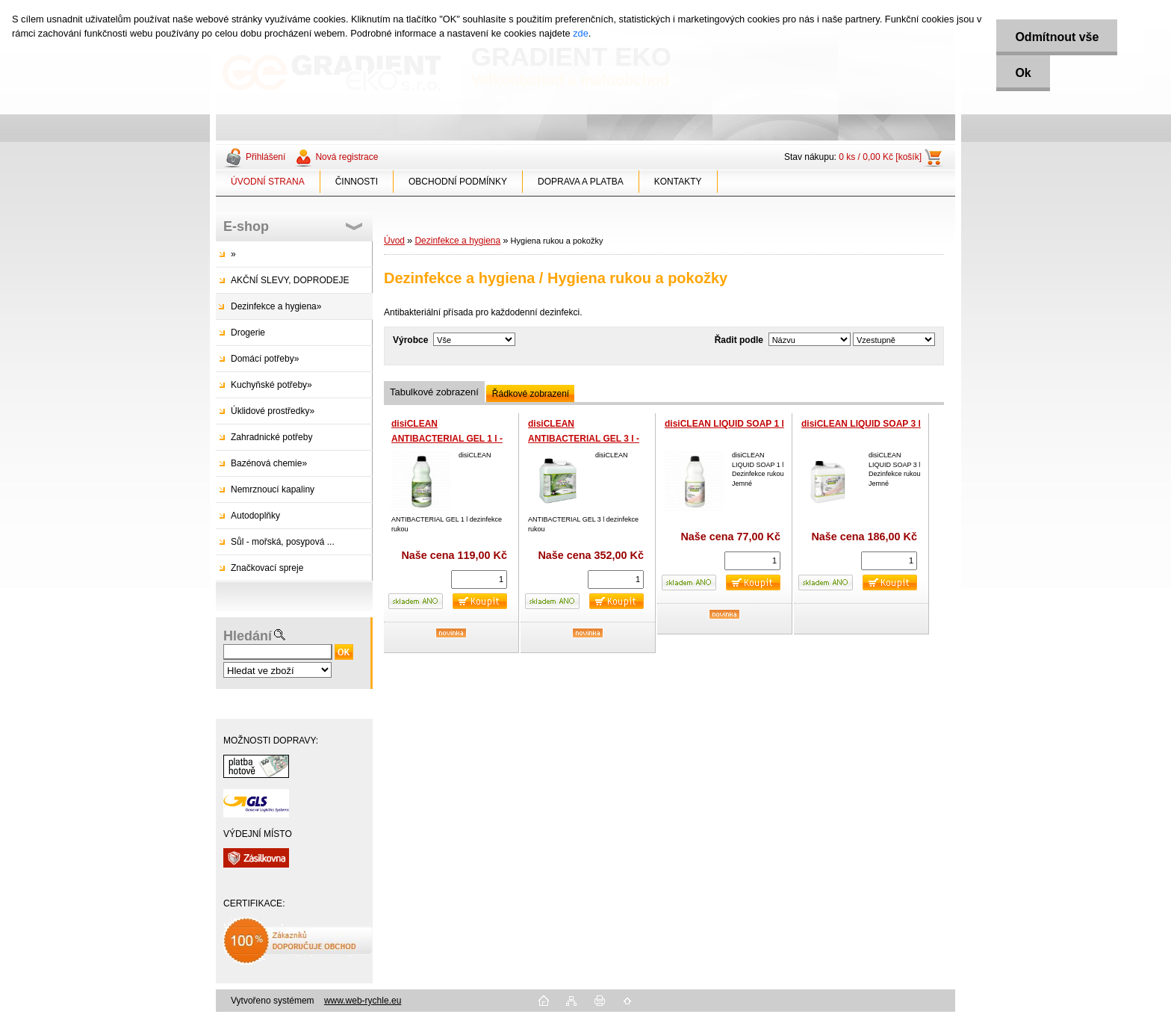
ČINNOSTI (356, 181)
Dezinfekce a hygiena (457, 240)
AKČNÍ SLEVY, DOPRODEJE (290, 280)
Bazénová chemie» (269, 463)
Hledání (247, 635)
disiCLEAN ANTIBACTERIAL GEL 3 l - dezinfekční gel (583, 438)
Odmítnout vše (1057, 37)
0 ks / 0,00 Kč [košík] (880, 157)
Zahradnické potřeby (271, 437)
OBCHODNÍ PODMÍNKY (458, 181)
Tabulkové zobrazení (434, 392)
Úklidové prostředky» (272, 411)
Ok (1023, 73)
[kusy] (479, 579)
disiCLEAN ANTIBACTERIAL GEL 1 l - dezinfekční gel (447, 438)
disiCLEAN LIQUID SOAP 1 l (724, 423)
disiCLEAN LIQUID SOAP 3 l (861, 423)
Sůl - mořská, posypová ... (283, 542)
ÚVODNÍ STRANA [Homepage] (268, 181)
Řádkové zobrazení (530, 394)
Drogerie (248, 332)
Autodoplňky (255, 515)
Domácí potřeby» (265, 358)
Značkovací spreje (267, 568)
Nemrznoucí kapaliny (272, 489)
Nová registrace (346, 157)
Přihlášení (265, 157)
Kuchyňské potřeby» (271, 385)
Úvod (394, 240)
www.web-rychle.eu (362, 1000)
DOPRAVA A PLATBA (581, 181)
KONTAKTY (678, 181)
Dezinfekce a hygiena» (276, 306)
